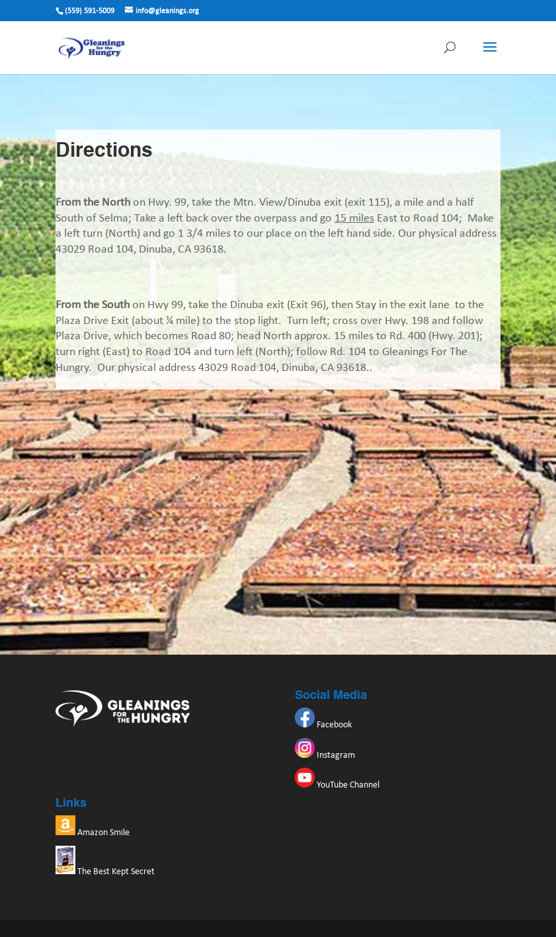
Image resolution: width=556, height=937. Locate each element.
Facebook (323, 725)
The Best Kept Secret (105, 872)
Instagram (325, 755)
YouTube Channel (337, 785)
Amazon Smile (93, 833)
